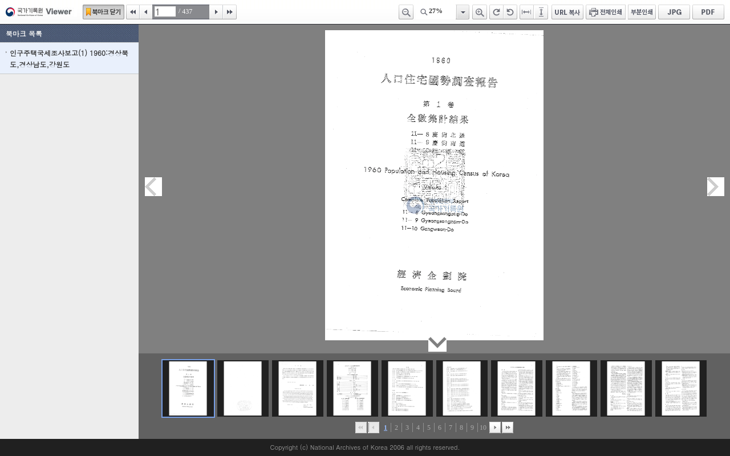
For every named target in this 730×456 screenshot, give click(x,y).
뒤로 (495, 427)
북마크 (103, 12)
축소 (406, 12)
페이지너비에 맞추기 (527, 12)
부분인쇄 (642, 12)
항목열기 (462, 12)
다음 (216, 12)
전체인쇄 (606, 12)
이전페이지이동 (153, 186)
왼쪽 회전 (510, 12)
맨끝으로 (507, 427)
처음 (133, 12)
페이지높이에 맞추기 (541, 12)
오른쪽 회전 (496, 12)
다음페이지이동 (715, 186)
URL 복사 (567, 12)
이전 (146, 12)
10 (483, 427)
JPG (674, 12)
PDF (708, 12)
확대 (479, 12)
